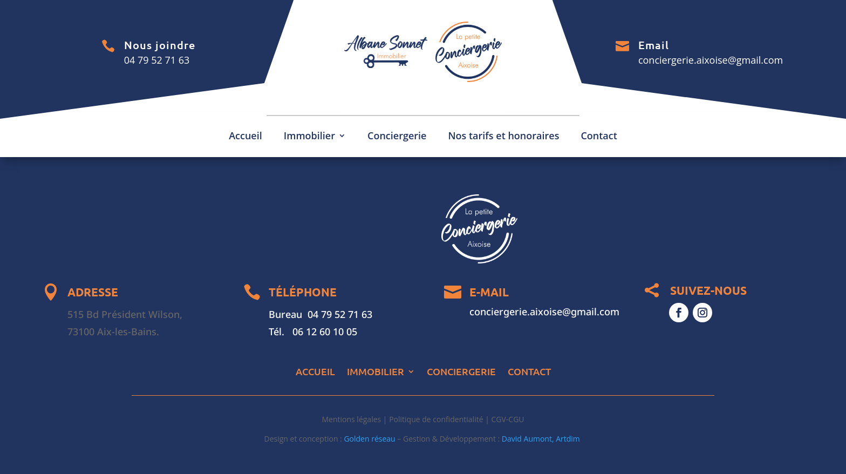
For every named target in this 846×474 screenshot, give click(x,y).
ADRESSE (92, 292)
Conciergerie (396, 137)
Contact (599, 137)
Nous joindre (159, 45)
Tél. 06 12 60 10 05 (313, 331)
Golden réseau (369, 439)
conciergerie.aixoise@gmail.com (710, 59)
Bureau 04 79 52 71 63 (320, 314)
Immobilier (309, 137)
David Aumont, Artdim (542, 439)
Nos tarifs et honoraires (503, 137)
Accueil (245, 137)
